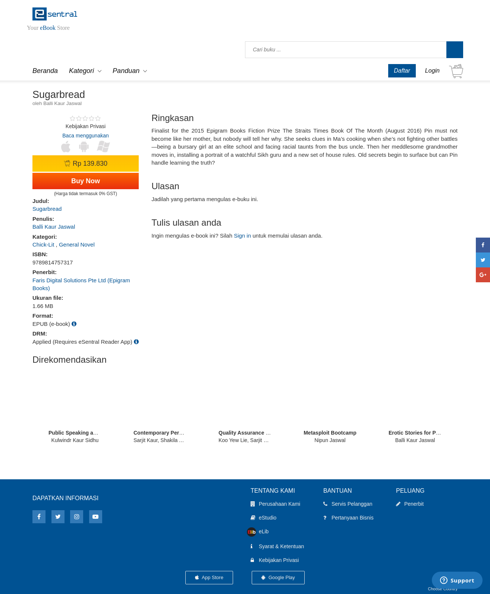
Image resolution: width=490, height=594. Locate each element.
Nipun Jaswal (329, 440)
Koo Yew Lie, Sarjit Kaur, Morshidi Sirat (264, 440)
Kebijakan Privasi (275, 560)
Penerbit (410, 504)
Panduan (126, 70)
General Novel (77, 244)
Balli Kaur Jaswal (53, 226)
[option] (74, 406)
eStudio (263, 518)
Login (432, 70)
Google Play (278, 577)
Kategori (81, 70)
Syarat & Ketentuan (277, 546)
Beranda (45, 70)
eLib (259, 532)
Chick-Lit (43, 244)
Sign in (242, 235)
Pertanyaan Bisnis (348, 518)
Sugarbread (47, 209)
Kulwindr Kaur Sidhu (75, 440)
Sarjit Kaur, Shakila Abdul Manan (172, 440)
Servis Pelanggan (348, 504)
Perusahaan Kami (275, 504)
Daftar (402, 70)
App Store (209, 577)
